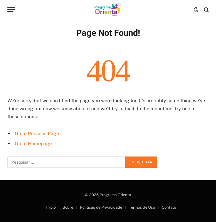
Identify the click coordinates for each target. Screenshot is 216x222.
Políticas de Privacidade (101, 207)
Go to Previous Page (37, 133)
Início (51, 207)
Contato (169, 207)
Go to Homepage (33, 143)
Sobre (68, 207)
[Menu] (11, 9)
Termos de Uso (142, 207)
